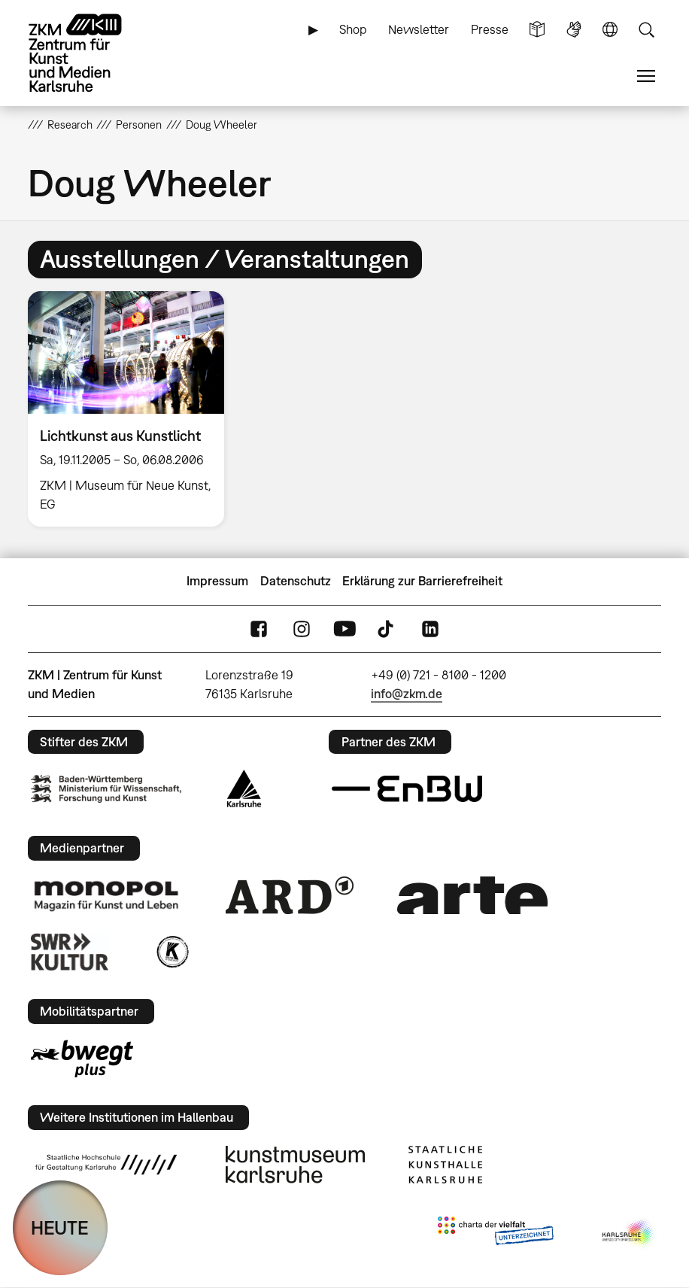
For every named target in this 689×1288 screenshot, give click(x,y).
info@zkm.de (406, 693)
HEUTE (60, 1227)
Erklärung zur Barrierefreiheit (422, 580)
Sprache (610, 30)
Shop (353, 29)
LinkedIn (430, 629)
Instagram (302, 629)
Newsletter (418, 29)
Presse (489, 29)
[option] (132, 409)
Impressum (217, 580)
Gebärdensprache (574, 30)
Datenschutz (295, 580)
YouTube (344, 629)
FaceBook (259, 629)
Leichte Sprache (537, 30)
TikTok (387, 629)
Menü (646, 76)
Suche (646, 30)
